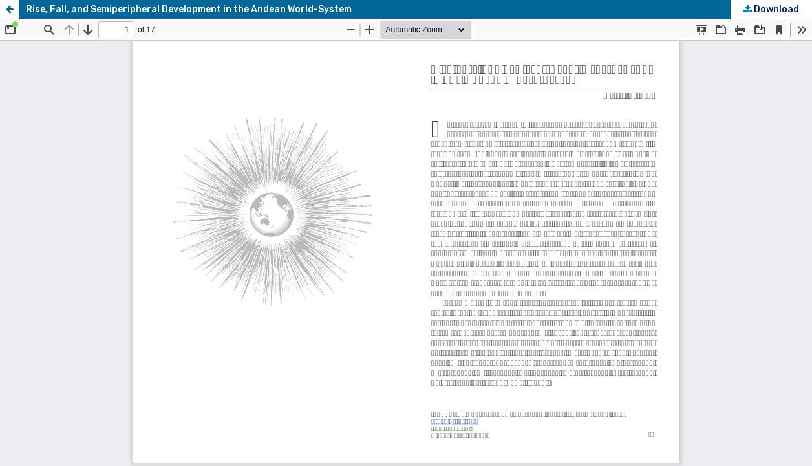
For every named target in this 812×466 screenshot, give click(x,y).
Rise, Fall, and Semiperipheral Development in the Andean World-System (189, 9)
